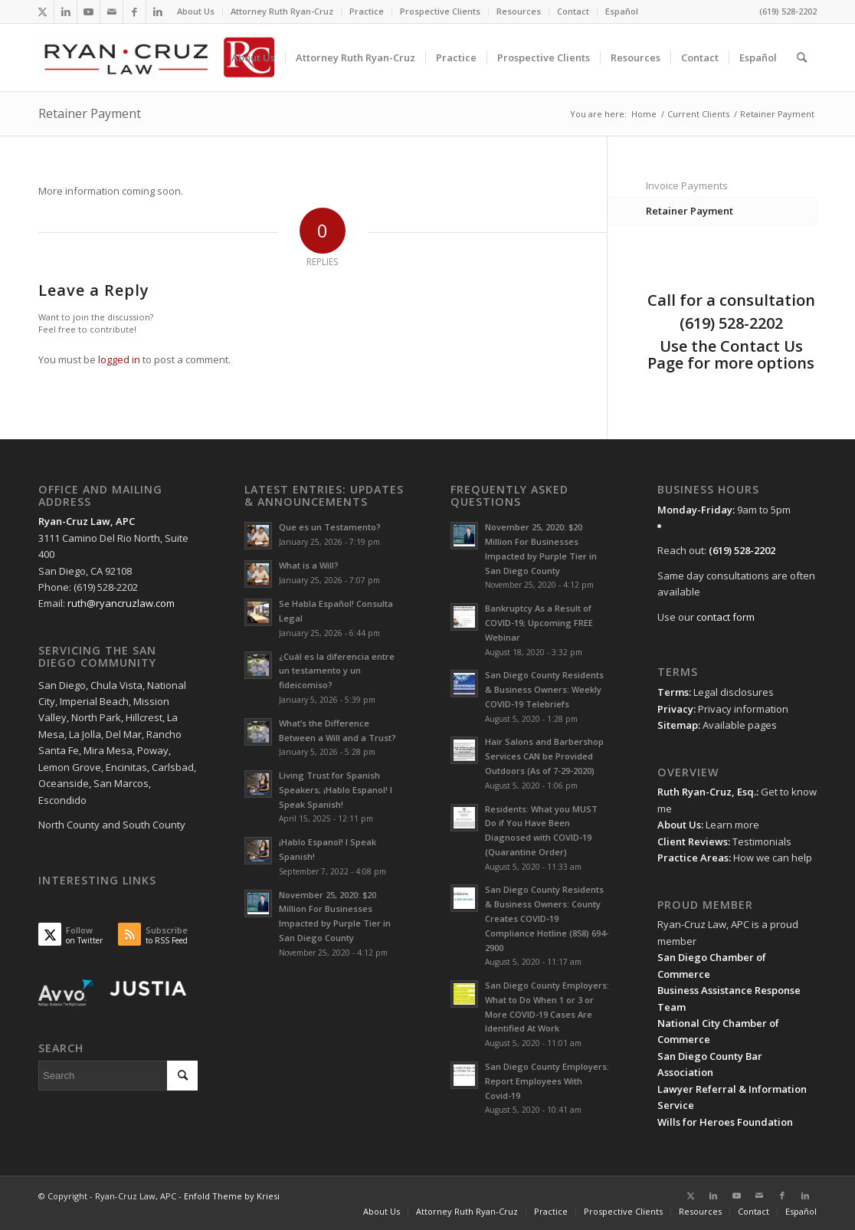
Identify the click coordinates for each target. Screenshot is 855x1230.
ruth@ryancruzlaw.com (121, 603)
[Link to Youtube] (88, 11)
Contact (573, 11)
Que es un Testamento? (330, 527)
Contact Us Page (725, 354)
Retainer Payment (89, 113)
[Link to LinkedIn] (65, 11)
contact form (725, 617)
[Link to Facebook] (134, 11)
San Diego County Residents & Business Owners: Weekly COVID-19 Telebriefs (544, 689)
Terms (673, 692)
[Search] (802, 57)
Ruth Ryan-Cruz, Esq (705, 792)
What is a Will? (309, 565)
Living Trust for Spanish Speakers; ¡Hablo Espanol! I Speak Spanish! (335, 789)
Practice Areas (693, 857)
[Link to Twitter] (42, 11)
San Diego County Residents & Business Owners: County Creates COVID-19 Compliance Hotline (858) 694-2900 (546, 918)
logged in (119, 359)
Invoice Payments (687, 185)
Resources (518, 11)
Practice (366, 11)
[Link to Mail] (111, 11)
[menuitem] (196, 11)
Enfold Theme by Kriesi (232, 1196)
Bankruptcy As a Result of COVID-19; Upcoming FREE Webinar (539, 622)
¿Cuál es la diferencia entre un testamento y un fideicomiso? (337, 671)
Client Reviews (692, 841)
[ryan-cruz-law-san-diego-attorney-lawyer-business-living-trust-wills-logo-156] (158, 57)
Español (621, 11)
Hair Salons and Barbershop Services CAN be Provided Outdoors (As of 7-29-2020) (544, 756)
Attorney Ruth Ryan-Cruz (282, 11)
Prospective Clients (440, 11)
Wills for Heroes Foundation (725, 1122)
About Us (196, 11)
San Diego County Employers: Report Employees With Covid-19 (547, 1081)
